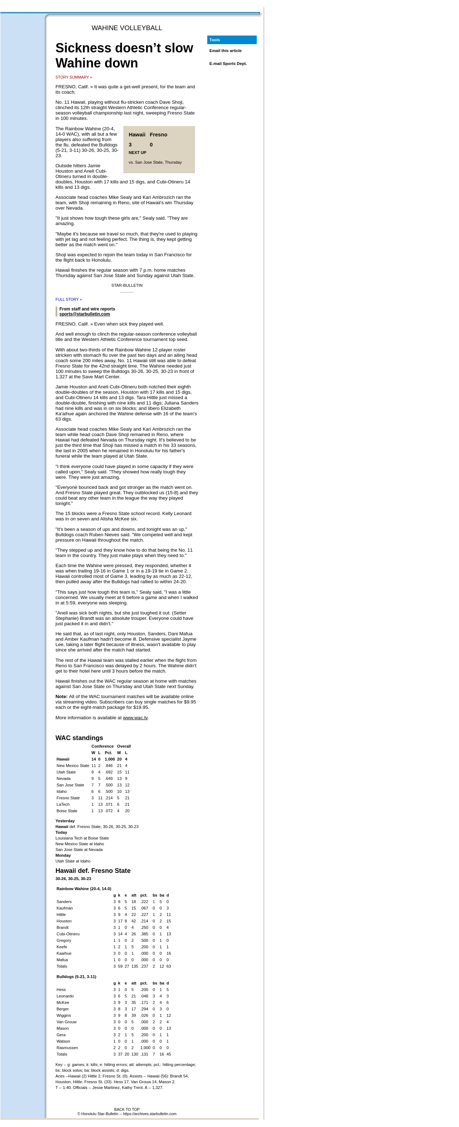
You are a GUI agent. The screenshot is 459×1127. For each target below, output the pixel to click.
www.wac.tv (135, 717)
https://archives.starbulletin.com (149, 1114)
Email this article (225, 50)
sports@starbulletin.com (85, 314)
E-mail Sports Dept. (228, 63)
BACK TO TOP (127, 1109)
